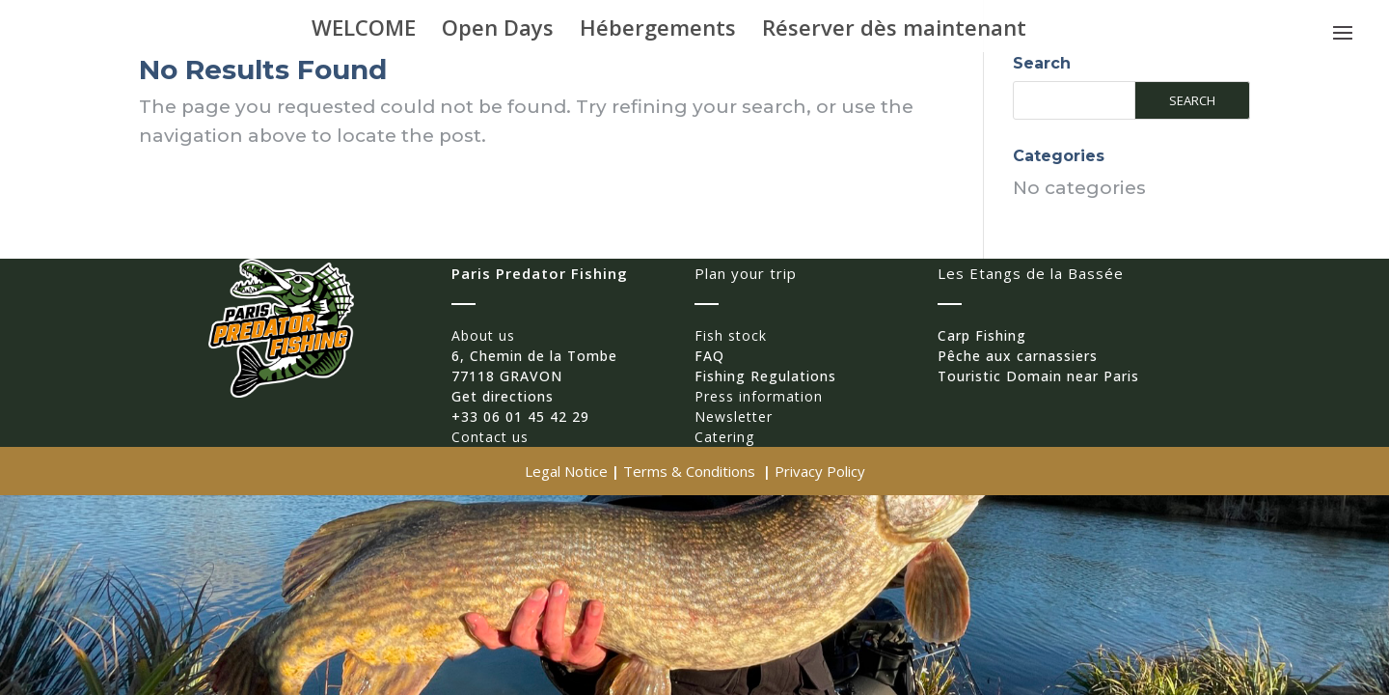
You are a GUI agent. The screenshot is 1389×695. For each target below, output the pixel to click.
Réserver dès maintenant (894, 31)
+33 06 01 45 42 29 (520, 416)
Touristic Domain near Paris (1038, 376)
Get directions (502, 396)
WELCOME (364, 31)
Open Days (498, 31)
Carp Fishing (982, 335)
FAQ (709, 356)
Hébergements (658, 31)
